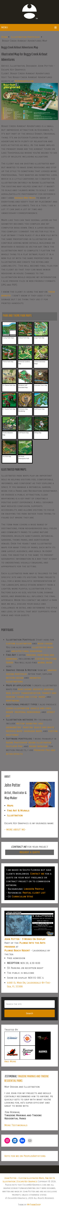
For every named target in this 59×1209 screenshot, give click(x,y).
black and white (44, 727)
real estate (13, 692)
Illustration (15, 815)
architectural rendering (26, 651)
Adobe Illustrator (39, 742)
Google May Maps (25, 197)
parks (42, 696)
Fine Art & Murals (18, 810)
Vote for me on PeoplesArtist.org (24, 1155)
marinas (49, 689)
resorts (38, 689)
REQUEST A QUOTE (30, 852)
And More (10, 1061)
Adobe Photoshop (16, 742)
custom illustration (18, 643)
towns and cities (27, 696)
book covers (45, 643)
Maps (10, 805)
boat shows (25, 689)
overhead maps (33, 731)
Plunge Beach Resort (17, 950)
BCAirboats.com (24, 81)
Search (29, 1013)
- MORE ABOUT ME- (15, 829)
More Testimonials (15, 1125)
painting (28, 727)
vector (20, 723)
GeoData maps (14, 731)
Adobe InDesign (38, 746)
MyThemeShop (34, 1204)
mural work (45, 662)
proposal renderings (27, 712)
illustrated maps (42, 647)
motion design (14, 677)
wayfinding (12, 700)
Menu (4, 27)
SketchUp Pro (14, 746)
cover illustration (17, 708)
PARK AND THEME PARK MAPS (17, 315)
